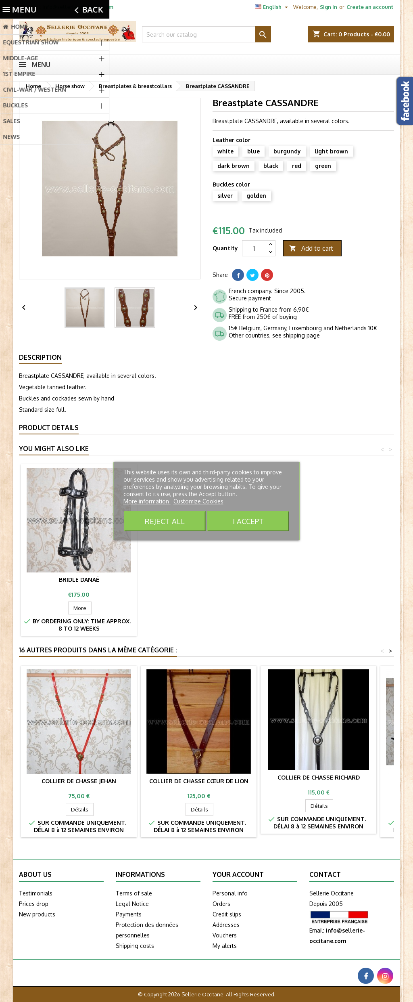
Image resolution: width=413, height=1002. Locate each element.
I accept (248, 521)
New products (37, 914)
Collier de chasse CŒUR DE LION (198, 781)
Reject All (165, 521)
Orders (221, 903)
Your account (238, 874)
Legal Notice (132, 903)
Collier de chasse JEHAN (79, 781)
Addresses (226, 924)
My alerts (225, 945)
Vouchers (225, 935)
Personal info (230, 893)
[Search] (206, 34)
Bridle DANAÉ (318, 579)
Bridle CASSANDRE (78, 575)
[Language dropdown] (272, 7)
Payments (129, 914)
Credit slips (227, 914)
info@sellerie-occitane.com (77, 7)
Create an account (369, 7)
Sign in (328, 7)
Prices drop (33, 903)
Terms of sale (134, 893)
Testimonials (35, 893)
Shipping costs (135, 945)
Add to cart (311, 248)
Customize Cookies (198, 501)
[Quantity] (254, 248)
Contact (325, 874)
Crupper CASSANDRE (198, 575)
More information (147, 501)
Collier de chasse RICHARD (318, 777)
